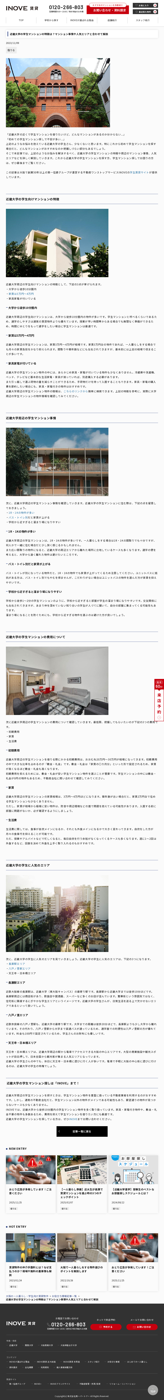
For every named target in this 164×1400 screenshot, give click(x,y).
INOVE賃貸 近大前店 (46, 1361)
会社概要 (29, 1367)
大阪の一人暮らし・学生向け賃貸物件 (27, 1296)
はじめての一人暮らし (137, 1361)
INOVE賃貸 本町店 (71, 1361)
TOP (21, 20)
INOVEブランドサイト (60, 1384)
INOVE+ (37, 1384)
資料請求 (13, 1367)
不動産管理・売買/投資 (90, 1384)
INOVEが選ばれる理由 (82, 20)
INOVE (73, 1119)
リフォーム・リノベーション (122, 1384)
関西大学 (29, 1345)
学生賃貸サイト (139, 172)
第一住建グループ (17, 1384)
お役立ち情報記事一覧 (64, 1296)
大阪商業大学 (47, 1345)
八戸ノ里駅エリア (20, 968)
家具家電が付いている (22, 298)
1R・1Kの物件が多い (22, 512)
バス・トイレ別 (18, 517)
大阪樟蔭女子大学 (69, 1345)
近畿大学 (13, 1345)
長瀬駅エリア (17, 964)
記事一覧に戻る (82, 1131)
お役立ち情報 (113, 1361)
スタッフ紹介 (143, 20)
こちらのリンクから (76, 391)
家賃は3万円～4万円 (21, 294)
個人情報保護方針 (65, 1367)
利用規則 (45, 1367)
